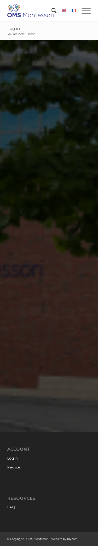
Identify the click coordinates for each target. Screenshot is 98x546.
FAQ (11, 507)
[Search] (51, 10)
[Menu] (83, 10)
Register (14, 467)
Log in (13, 28)
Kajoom (72, 539)
